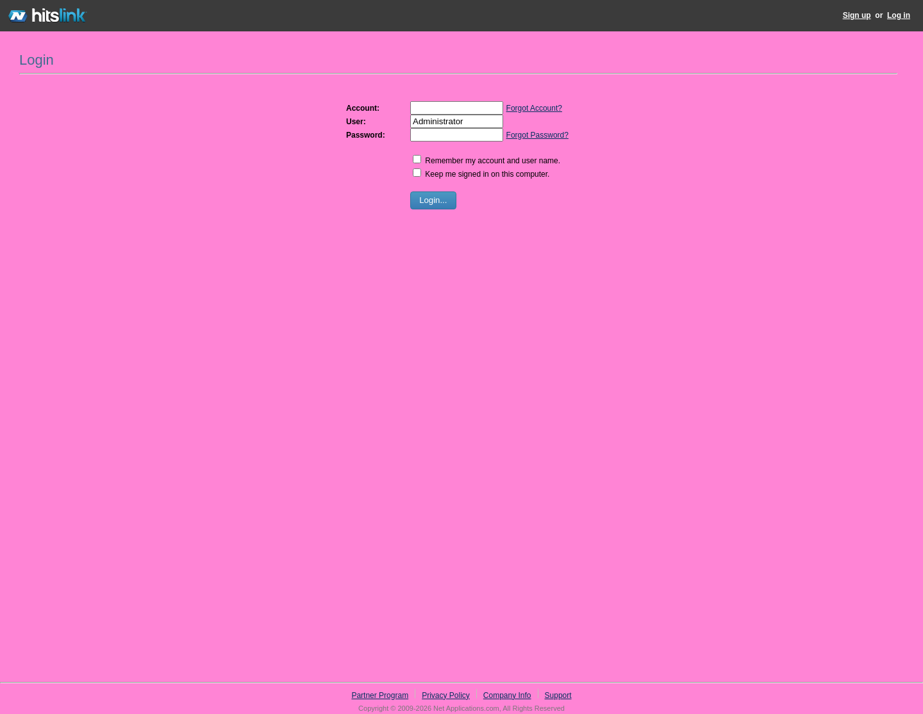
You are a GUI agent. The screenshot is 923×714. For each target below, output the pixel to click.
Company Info (507, 695)
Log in (898, 15)
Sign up (857, 15)
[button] (433, 200)
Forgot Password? (537, 135)
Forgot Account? (534, 108)
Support (558, 695)
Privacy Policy (446, 695)
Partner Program (379, 695)
